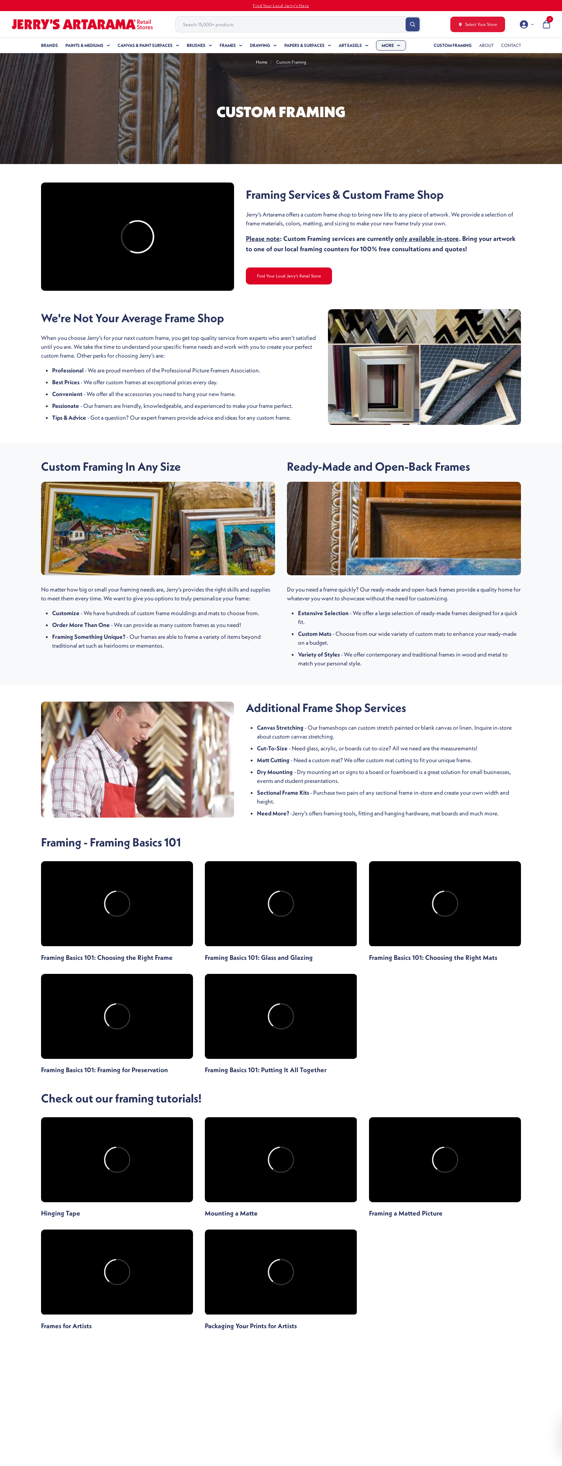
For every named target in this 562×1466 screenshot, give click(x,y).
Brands (49, 45)
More (388, 45)
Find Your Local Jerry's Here (281, 5)
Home (261, 62)
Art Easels (350, 45)
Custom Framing (453, 45)
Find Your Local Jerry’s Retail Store (289, 276)
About (486, 45)
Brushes (196, 45)
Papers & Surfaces (304, 45)
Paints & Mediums (84, 45)
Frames (228, 45)
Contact (511, 45)
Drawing (260, 45)
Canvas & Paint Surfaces (145, 45)
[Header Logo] (82, 24)
